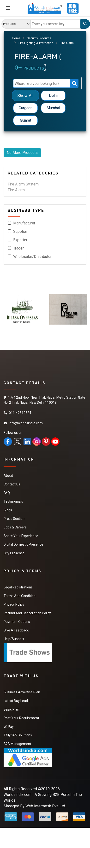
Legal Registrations (18, 587)
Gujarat (25, 120)
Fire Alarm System (23, 184)
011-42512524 (20, 413)
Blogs (8, 510)
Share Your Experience (21, 536)
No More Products (22, 152)
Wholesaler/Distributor (32, 256)
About (8, 476)
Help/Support (14, 639)
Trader (18, 248)
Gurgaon (25, 108)
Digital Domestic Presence (23, 544)
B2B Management (17, 744)
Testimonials (13, 501)
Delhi (53, 95)
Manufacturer (24, 223)
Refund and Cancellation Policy (27, 613)
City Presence (14, 553)
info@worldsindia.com (26, 423)
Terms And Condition (20, 596)
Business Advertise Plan (22, 692)
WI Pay (9, 726)
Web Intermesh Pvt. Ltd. (45, 806)
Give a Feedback (16, 630)
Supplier (20, 231)
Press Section (14, 519)
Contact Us (12, 484)
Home (16, 38)
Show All (25, 95)
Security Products (39, 38)
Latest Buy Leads (17, 701)
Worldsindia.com (17, 794)
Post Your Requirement (21, 718)
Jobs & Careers (15, 527)
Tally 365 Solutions (18, 735)
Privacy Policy (14, 604)
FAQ (7, 493)
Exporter (20, 240)
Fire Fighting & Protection (35, 43)
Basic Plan (11, 709)
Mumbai (53, 108)
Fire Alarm (16, 190)
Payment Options (17, 622)
